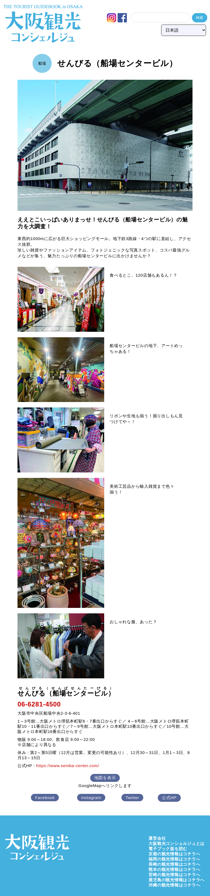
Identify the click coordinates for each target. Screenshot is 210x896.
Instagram (91, 797)
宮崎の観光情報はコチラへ (174, 874)
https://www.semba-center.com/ (67, 765)
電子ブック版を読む (167, 848)
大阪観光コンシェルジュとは (176, 843)
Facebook (45, 797)
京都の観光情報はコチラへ (174, 853)
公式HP (169, 797)
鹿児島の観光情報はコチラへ (176, 879)
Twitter (132, 797)
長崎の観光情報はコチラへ (174, 864)
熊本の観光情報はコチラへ (174, 869)
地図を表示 (105, 777)
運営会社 (157, 838)
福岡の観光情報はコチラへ (174, 859)
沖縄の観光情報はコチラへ (174, 885)
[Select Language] (183, 30)
